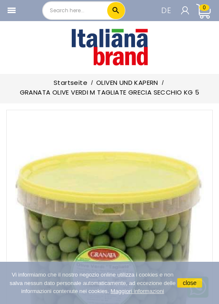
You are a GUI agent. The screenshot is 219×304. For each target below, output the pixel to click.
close (190, 283)
